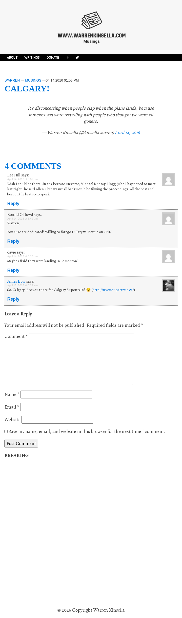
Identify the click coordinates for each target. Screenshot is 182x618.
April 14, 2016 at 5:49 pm (22, 218)
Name (12, 394)
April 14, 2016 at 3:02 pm (22, 179)
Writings (32, 57)
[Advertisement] (41, 533)
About (12, 57)
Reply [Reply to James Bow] (13, 299)
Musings (33, 80)
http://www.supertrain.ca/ (113, 289)
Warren (12, 80)
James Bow (16, 281)
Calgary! (26, 88)
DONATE (52, 57)
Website (12, 419)
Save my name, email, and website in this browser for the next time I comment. (87, 431)
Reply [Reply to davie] (13, 270)
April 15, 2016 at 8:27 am (22, 285)
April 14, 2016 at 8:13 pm (22, 256)
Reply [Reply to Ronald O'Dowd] (13, 241)
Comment (16, 336)
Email (11, 407)
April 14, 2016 (127, 132)
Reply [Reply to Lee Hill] (13, 203)
